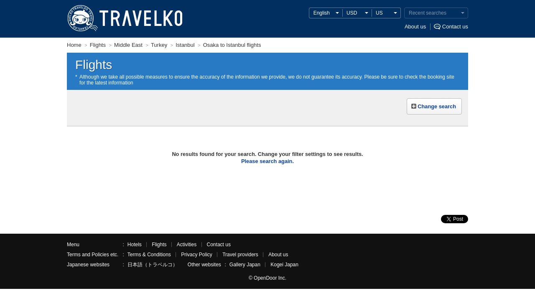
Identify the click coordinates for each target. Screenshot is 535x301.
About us (415, 26)
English (321, 13)
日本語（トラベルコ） (152, 265)
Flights (159, 244)
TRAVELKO (82, 18)
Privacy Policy (196, 255)
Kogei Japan (284, 265)
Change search (437, 106)
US (379, 13)
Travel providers (240, 255)
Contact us (455, 26)
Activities (186, 244)
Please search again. (267, 161)
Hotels (134, 244)
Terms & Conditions (149, 255)
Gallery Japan (244, 265)
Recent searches (427, 13)
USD (351, 13)
